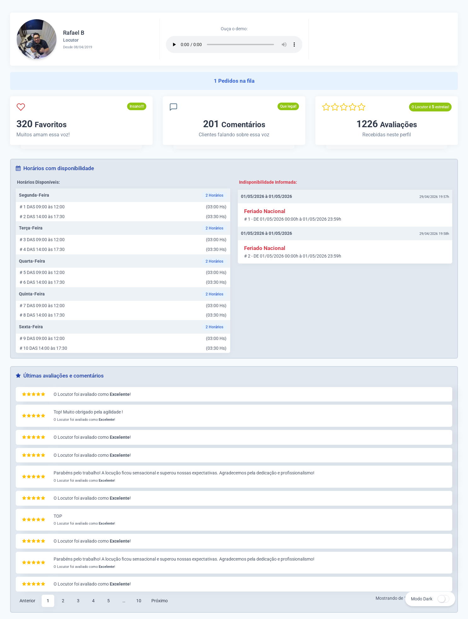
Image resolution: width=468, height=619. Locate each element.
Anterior (27, 600)
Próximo (159, 600)
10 (138, 600)
